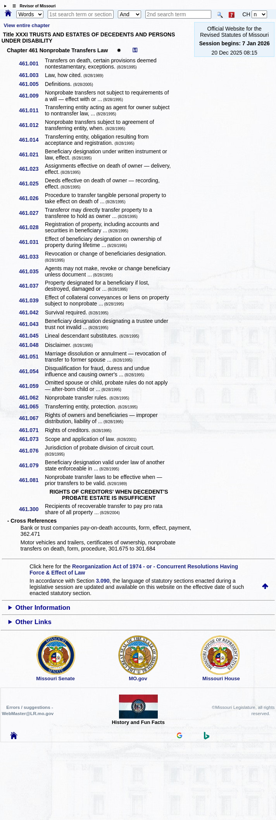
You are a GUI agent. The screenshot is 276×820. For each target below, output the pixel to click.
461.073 (31, 439)
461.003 (31, 75)
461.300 (31, 509)
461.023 (31, 169)
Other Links (34, 622)
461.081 (31, 480)
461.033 (31, 257)
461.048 (31, 345)
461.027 (31, 213)
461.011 (31, 110)
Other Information (43, 607)
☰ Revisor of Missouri (32, 6)
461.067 (31, 418)
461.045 (31, 336)
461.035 (31, 271)
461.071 (31, 430)
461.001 (31, 63)
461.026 (31, 198)
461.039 (31, 300)
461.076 (31, 451)
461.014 (31, 140)
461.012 (31, 125)
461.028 (31, 227)
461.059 (31, 386)
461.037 (31, 286)
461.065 (31, 406)
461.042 (31, 312)
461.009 (31, 96)
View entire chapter (27, 25)
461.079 (31, 465)
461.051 (31, 356)
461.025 (31, 183)
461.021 (31, 154)
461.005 (31, 84)
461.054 (31, 371)
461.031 (31, 242)
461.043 (31, 324)
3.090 (103, 581)
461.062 (31, 398)
